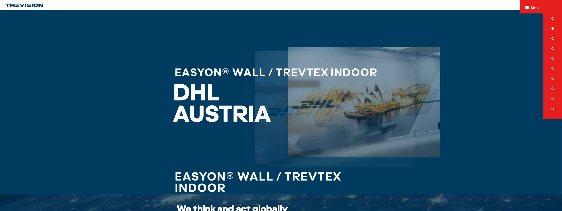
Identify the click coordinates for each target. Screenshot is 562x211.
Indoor (334, 71)
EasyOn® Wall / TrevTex (238, 71)
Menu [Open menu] (532, 7)
